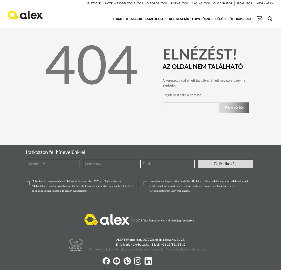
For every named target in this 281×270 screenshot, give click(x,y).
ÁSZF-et (98, 181)
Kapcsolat (158, 249)
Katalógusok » (125, 249)
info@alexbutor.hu (137, 244)
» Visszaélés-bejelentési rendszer (186, 249)
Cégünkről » (142, 249)
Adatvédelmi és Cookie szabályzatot (51, 186)
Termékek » (96, 249)
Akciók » (109, 249)
